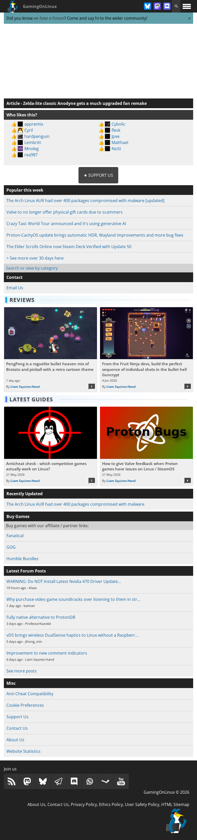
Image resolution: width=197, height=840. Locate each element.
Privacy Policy (84, 804)
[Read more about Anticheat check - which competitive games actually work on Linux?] (50, 446)
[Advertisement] (98, 61)
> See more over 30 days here (35, 258)
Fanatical (15, 535)
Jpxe (116, 136)
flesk (116, 130)
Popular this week (24, 190)
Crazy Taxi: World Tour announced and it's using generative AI (66, 223)
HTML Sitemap (175, 804)
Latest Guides (31, 399)
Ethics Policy (111, 804)
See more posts (21, 671)
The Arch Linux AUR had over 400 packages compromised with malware (75, 504)
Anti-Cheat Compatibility (29, 694)
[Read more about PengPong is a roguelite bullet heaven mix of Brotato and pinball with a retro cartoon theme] (50, 349)
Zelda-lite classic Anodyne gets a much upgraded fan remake (85, 103)
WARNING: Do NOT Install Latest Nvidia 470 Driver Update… (63, 581)
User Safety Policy (142, 804)
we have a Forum (49, 18)
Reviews (22, 300)
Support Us (17, 717)
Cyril (28, 130)
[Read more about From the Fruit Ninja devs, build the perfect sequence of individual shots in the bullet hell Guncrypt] (146, 349)
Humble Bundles (22, 558)
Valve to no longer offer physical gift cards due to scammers (64, 212)
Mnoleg (31, 148)
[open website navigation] (186, 6)
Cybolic (118, 124)
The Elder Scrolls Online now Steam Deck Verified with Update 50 (68, 246)
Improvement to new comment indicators (46, 653)
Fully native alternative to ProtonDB (40, 617)
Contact (14, 277)
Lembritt (32, 142)
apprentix (33, 124)
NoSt (116, 148)
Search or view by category (32, 268)
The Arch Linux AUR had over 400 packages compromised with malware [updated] (85, 200)
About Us (15, 740)
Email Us (14, 288)
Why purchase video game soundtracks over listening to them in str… (73, 599)
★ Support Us (98, 175)
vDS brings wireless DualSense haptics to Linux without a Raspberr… (72, 635)
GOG (11, 547)
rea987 (31, 155)
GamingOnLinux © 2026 (166, 792)
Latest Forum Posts (26, 571)
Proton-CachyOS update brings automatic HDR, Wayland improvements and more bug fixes (94, 235)
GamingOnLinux (40, 6)
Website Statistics (23, 751)
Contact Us (17, 728)
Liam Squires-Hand (25, 386)
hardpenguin (37, 136)
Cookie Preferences (25, 705)
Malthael (120, 142)
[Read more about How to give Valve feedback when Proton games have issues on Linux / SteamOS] (146, 446)
